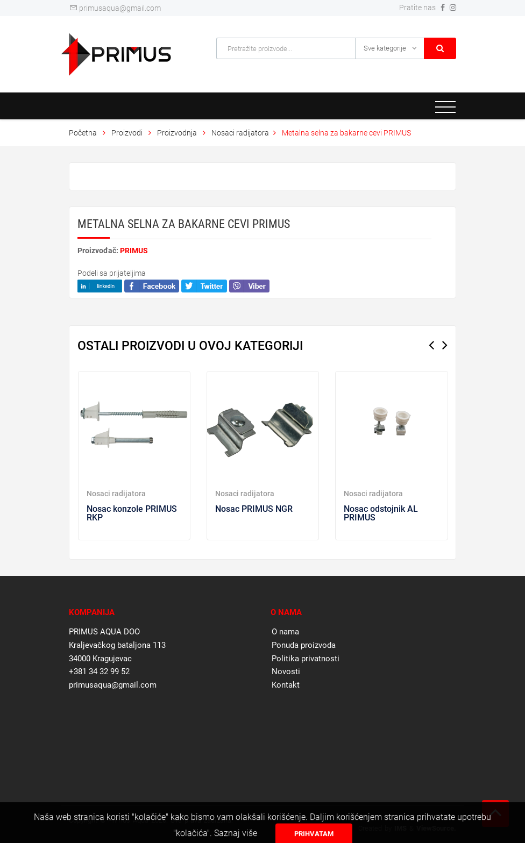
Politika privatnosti (305, 658)
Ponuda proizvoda (304, 645)
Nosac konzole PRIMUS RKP (132, 513)
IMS (400, 828)
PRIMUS (134, 250)
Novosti (286, 671)
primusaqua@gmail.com (115, 8)
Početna (83, 132)
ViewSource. (436, 828)
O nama (285, 632)
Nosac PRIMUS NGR (254, 509)
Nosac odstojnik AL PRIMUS (381, 513)
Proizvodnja (177, 132)
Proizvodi (127, 132)
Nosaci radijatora (240, 132)
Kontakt (286, 685)
